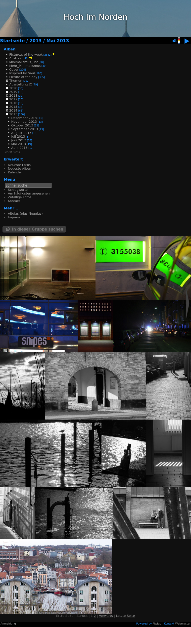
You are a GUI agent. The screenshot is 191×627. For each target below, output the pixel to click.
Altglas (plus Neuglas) (25, 213)
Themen (15, 80)
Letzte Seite (125, 616)
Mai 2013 (57, 40)
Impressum (17, 217)
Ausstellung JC (20, 84)
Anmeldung (8, 623)
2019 (13, 92)
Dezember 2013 (24, 118)
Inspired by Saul (22, 73)
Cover (13, 69)
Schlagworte (18, 190)
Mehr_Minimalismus (25, 66)
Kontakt (14, 201)
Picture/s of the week (26, 54)
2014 (13, 110)
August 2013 (21, 133)
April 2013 (19, 148)
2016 (13, 103)
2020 (13, 88)
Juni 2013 (18, 140)
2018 (13, 95)
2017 (13, 99)
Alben (10, 49)
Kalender (15, 172)
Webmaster (183, 623)
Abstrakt (16, 58)
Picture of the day (23, 77)
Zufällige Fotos (19, 197)
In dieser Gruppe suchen (37, 229)
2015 (13, 107)
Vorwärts (106, 616)
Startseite (12, 40)
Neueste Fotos (19, 165)
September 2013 (24, 129)
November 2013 (24, 121)
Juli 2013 (18, 136)
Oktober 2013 (22, 125)
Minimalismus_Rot (23, 62)
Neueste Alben (19, 168)
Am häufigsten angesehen (29, 193)
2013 (35, 40)
